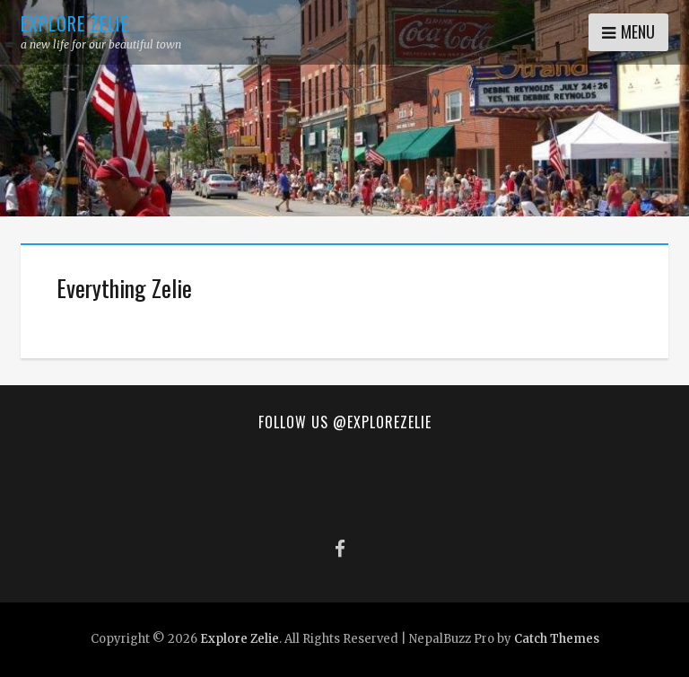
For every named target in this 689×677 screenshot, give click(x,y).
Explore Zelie (75, 23)
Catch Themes (556, 638)
